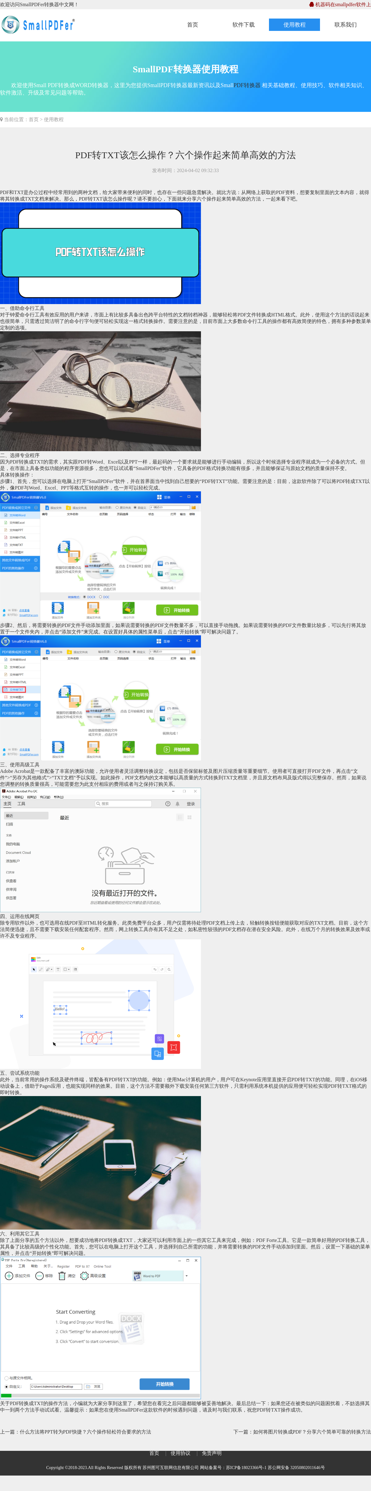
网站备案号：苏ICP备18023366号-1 (233, 1467)
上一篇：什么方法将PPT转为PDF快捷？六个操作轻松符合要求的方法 (75, 1431)
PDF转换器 (247, 85)
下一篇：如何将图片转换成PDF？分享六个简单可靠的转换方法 (302, 1431)
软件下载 (243, 25)
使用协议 (180, 1453)
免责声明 (212, 1453)
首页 (192, 25)
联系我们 (346, 25)
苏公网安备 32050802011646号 (296, 1467)
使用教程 (295, 25)
